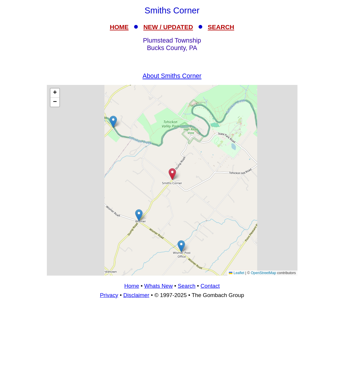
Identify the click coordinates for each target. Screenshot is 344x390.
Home (131, 286)
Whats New (158, 286)
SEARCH (221, 27)
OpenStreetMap (263, 273)
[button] (113, 122)
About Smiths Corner (172, 76)
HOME (119, 27)
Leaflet (236, 273)
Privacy (109, 295)
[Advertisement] (172, 347)
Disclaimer (136, 295)
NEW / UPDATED (168, 27)
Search (186, 286)
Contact (210, 286)
